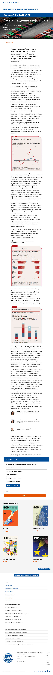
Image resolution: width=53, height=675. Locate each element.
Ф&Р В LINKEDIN (8, 601)
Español (48, 664)
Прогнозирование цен (12, 475)
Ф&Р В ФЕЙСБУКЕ (8, 598)
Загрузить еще (44, 569)
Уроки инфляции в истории (13, 468)
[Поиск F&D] (25, 491)
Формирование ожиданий (13, 481)
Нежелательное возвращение (14, 471)
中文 (47, 657)
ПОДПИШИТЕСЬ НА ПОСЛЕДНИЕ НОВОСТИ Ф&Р (26, 575)
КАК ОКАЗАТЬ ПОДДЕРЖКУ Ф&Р (11, 588)
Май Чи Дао (7, 25)
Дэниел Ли (7, 27)
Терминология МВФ (21, 661)
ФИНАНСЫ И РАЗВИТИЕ (13, 485)
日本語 (48, 662)
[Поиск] (51, 8)
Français (48, 660)
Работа (18, 659)
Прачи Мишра (17, 25)
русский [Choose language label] (9, 43)
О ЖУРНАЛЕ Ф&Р (8, 585)
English (48, 652)
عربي (47, 655)
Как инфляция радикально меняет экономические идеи (21, 464)
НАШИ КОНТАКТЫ (8, 591)
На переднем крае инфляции (14, 478)
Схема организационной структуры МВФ (26, 656)
